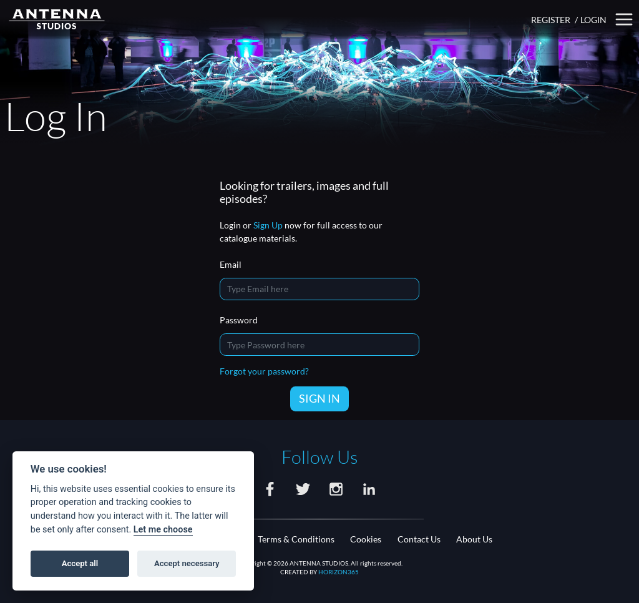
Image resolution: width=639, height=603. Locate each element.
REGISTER (550, 19)
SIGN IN (319, 398)
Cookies (365, 539)
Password (239, 320)
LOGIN (593, 19)
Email (230, 264)
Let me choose (163, 529)
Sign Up (268, 225)
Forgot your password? (264, 371)
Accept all (80, 563)
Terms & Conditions (296, 539)
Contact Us (419, 539)
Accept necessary (187, 563)
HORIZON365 (338, 572)
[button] (624, 19)
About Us (474, 539)
